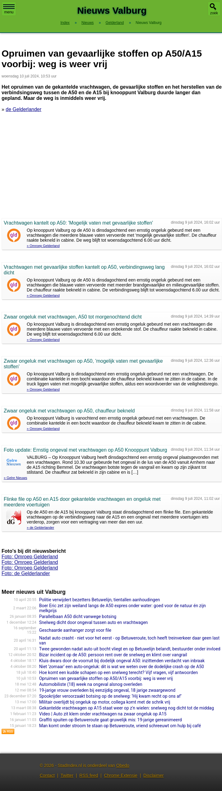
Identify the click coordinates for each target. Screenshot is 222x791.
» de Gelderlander (40, 527)
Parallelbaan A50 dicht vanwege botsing (78, 616)
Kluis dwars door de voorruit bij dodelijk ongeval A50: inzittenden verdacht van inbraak (122, 660)
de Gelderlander (23, 109)
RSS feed (88, 775)
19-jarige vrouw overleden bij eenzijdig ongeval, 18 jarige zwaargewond (107, 690)
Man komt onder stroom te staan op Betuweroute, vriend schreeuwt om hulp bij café (120, 725)
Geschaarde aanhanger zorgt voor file (75, 630)
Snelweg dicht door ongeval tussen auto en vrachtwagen (93, 622)
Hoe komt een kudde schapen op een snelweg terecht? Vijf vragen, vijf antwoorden (118, 672)
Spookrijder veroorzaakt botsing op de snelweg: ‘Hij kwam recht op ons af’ (110, 696)
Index (64, 23)
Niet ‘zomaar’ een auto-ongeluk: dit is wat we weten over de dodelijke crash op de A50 (121, 666)
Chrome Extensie (120, 775)
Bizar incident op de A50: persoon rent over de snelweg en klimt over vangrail (113, 654)
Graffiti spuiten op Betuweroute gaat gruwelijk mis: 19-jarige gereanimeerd (110, 719)
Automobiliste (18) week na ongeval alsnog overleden (90, 684)
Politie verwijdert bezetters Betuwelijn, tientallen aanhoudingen (99, 599)
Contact (47, 775)
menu (9, 9)
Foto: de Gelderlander (26, 573)
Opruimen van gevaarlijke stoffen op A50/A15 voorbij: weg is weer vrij (106, 678)
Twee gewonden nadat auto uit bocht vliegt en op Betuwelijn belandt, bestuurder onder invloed (129, 648)
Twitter (67, 775)
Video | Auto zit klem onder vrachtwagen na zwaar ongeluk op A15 (103, 713)
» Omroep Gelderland (43, 246)
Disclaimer (153, 775)
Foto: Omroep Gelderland (30, 556)
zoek (214, 13)
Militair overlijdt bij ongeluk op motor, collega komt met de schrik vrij (104, 702)
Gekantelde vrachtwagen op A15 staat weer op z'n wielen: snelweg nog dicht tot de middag (126, 707)
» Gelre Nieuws (15, 478)
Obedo (122, 765)
